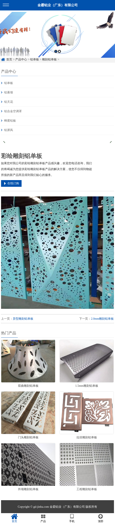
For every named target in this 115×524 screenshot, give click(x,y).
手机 (72, 518)
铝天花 (8, 101)
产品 (43, 518)
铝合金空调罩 (13, 111)
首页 (14, 518)
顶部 (100, 518)
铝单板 (8, 83)
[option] (57, 39)
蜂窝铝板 (10, 120)
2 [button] (59, 55)
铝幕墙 (8, 92)
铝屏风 (8, 130)
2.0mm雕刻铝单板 (102, 318)
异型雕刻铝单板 (23, 318)
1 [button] (56, 55)
